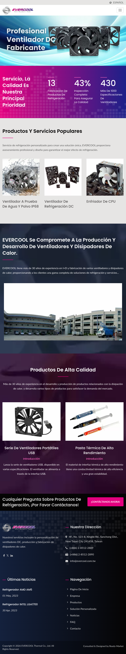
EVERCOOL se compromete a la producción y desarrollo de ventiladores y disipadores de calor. (59, 246)
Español (118, 2)
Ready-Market (116, 646)
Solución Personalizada (83, 608)
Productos (76, 602)
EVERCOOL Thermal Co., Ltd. (36, 645)
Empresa (75, 595)
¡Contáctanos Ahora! (105, 501)
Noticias (74, 615)
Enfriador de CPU (101, 201)
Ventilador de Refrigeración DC (59, 204)
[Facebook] (4, 555)
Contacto (75, 628)
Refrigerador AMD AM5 (17, 590)
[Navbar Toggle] (120, 10)
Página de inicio (79, 589)
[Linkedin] (11, 555)
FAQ (72, 621)
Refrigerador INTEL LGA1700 (20, 604)
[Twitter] (7, 555)
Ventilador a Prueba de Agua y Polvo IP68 (20, 204)
